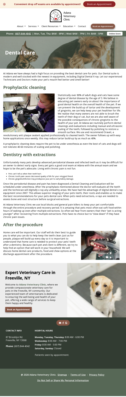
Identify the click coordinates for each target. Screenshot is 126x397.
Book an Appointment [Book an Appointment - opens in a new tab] (18, 310)
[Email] (60, 323)
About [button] (20, 26)
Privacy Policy (96, 375)
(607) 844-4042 (23, 33)
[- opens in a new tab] (63, 323)
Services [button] (32, 26)
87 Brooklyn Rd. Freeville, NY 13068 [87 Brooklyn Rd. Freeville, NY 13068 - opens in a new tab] (16, 339)
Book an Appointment (99, 4)
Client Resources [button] (49, 26)
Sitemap (62, 375)
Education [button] (68, 26)
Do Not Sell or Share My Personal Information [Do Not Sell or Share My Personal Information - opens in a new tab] (63, 381)
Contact (82, 26)
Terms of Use (78, 375)
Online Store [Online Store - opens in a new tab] (115, 33)
